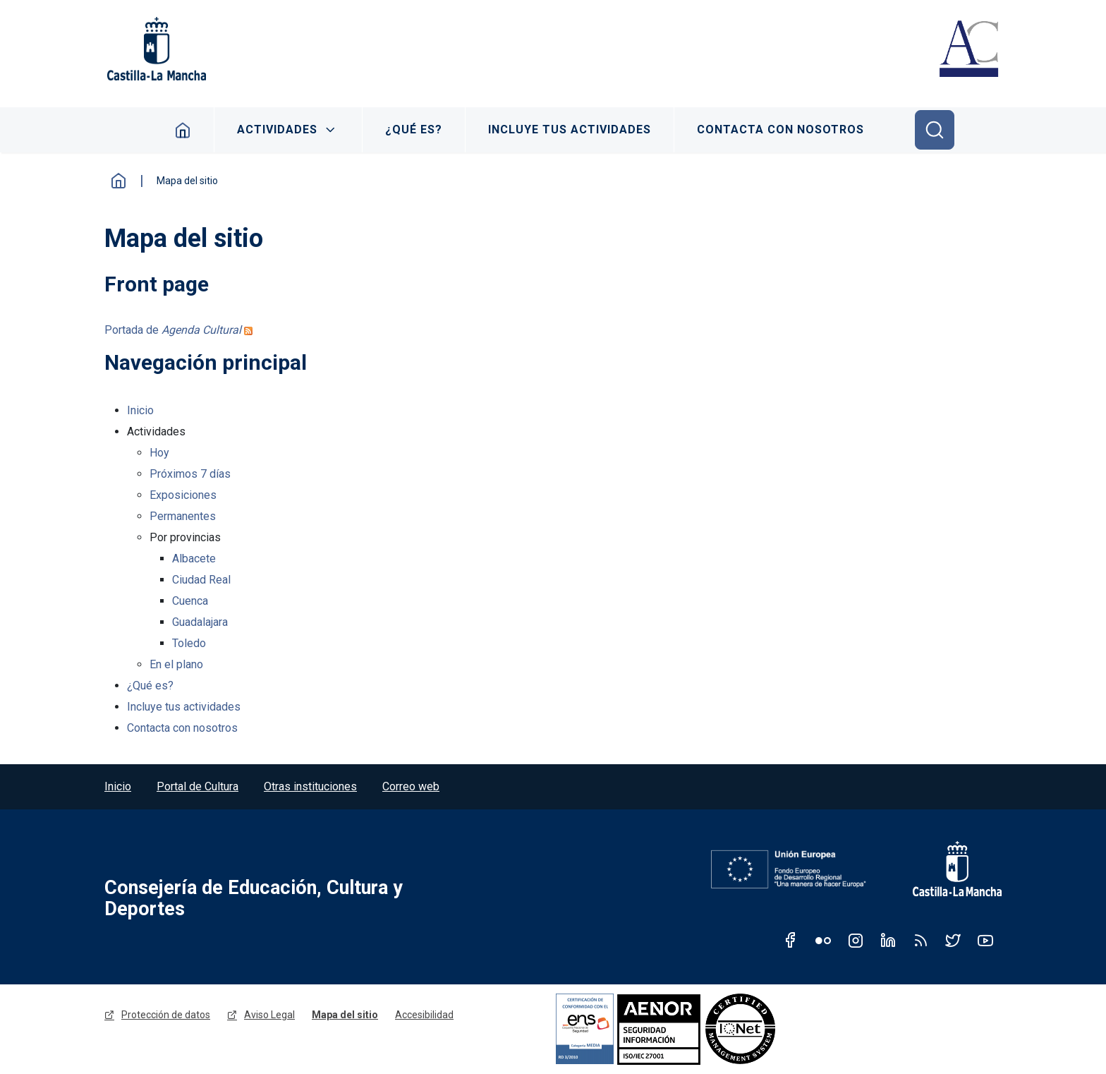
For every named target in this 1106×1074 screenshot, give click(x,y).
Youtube (985, 940)
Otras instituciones (310, 786)
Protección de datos (165, 1014)
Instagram (855, 940)
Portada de (172, 330)
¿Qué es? (413, 129)
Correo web (410, 786)
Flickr (823, 940)
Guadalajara (200, 622)
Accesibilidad (424, 1014)
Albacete (194, 558)
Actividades (277, 129)
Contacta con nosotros (780, 129)
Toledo (189, 643)
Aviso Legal (269, 1014)
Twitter (953, 940)
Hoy (159, 452)
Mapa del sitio (345, 1014)
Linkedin (888, 940)
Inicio (183, 129)
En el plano (176, 664)
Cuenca (190, 601)
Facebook (790, 940)
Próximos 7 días (190, 474)
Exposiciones (183, 495)
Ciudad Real (201, 579)
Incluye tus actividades (569, 129)
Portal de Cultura (197, 786)
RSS (920, 940)
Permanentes (183, 516)
